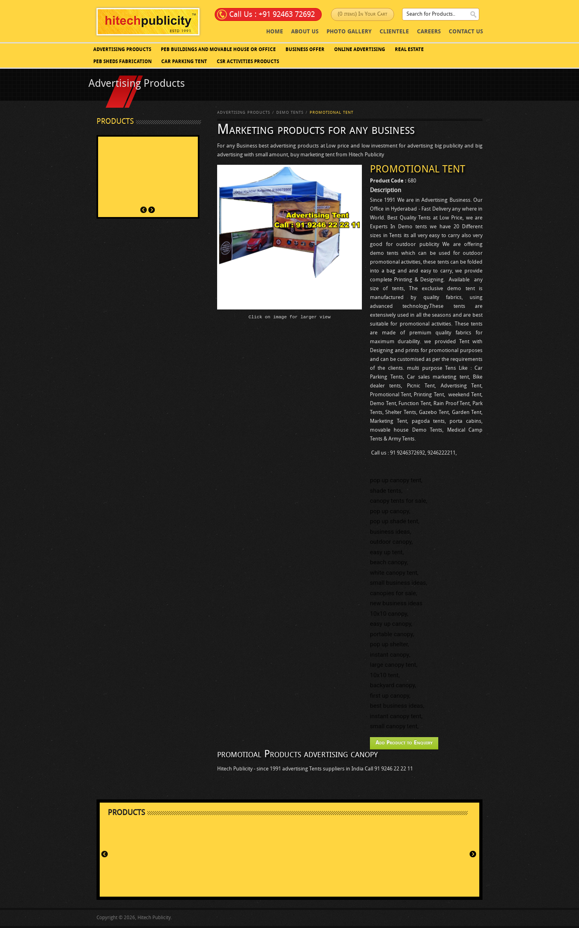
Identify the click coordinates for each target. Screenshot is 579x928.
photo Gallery (349, 32)
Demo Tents (290, 113)
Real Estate (409, 49)
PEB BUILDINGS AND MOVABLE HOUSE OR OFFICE (218, 49)
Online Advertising (359, 49)
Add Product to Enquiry (404, 743)
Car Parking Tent (184, 61)
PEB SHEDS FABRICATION (122, 61)
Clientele (394, 32)
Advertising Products (122, 49)
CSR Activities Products (248, 61)
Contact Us (466, 32)
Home (274, 32)
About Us (304, 32)
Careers (429, 32)
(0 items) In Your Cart (362, 14)
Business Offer (304, 49)
